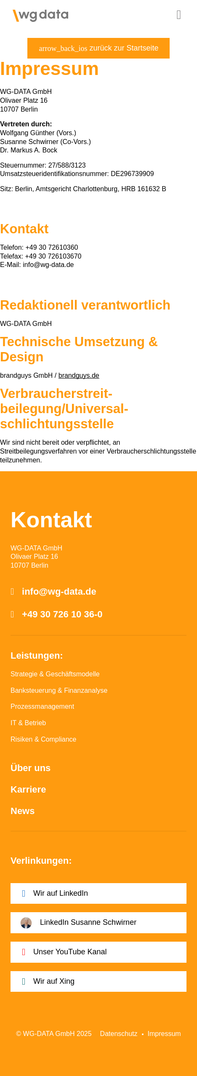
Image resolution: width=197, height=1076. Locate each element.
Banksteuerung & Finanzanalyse (59, 690)
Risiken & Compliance (44, 739)
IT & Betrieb (28, 722)
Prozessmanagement (42, 706)
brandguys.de (79, 375)
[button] (178, 14)
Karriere (28, 789)
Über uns (31, 768)
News (23, 811)
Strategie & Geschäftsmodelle (55, 674)
